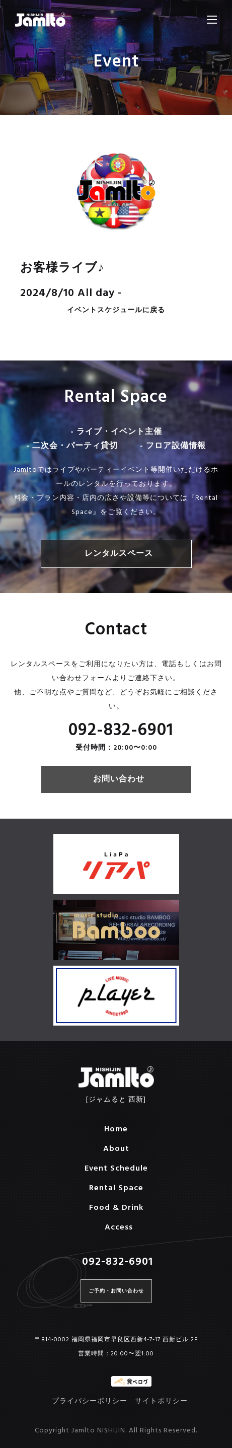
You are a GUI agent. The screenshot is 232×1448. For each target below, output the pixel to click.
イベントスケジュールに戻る (116, 311)
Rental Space (116, 1188)
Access (119, 1227)
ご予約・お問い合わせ (116, 1291)
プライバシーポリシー (89, 1401)
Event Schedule (116, 1168)
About (116, 1148)
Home (116, 1129)
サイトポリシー (161, 1401)
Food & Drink (116, 1207)
